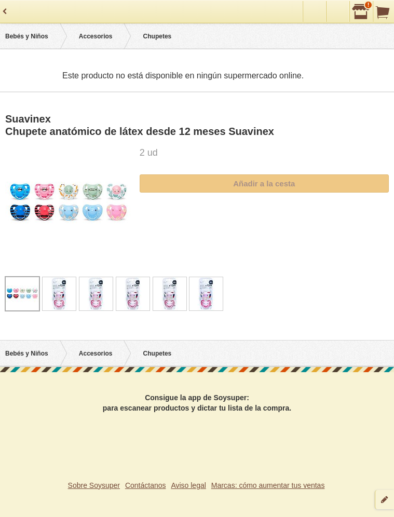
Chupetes (157, 36)
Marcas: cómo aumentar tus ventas (268, 485)
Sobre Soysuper (94, 485)
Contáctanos (145, 485)
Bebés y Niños (26, 36)
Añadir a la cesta (264, 183)
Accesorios (96, 36)
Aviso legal (188, 485)
